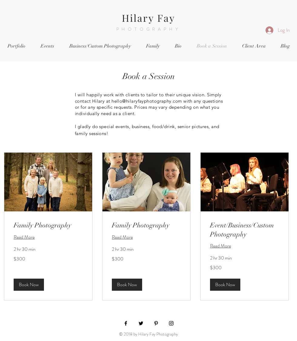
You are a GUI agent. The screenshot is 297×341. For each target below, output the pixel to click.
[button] (29, 284)
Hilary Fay (148, 17)
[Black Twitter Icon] (141, 323)
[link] (48, 225)
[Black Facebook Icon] (126, 323)
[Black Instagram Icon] (171, 323)
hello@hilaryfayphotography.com (147, 101)
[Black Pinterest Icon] (156, 323)
